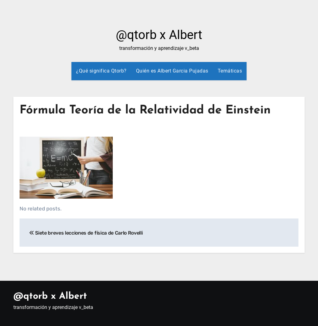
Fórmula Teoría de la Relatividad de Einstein (145, 110)
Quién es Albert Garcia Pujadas (172, 71)
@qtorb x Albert (159, 35)
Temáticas (230, 71)
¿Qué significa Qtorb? (101, 71)
